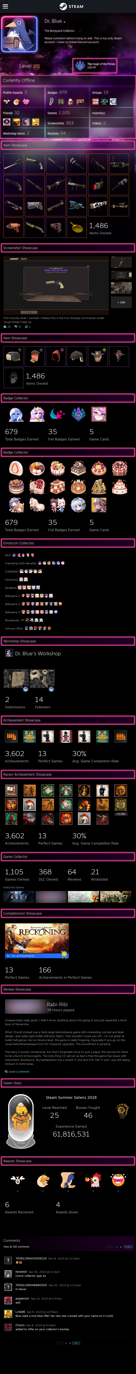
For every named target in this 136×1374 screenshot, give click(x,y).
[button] (29, 66)
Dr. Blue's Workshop (38, 653)
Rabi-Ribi (57, 1004)
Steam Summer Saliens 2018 (71, 1097)
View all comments (16, 1246)
